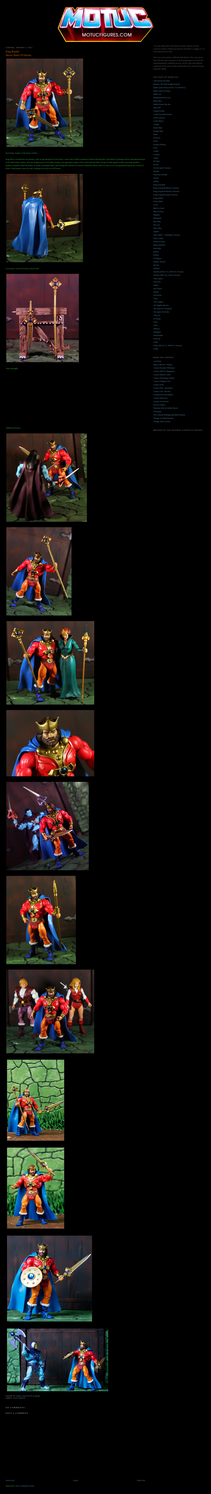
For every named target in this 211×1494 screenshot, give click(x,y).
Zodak (155, 349)
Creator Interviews (160, 398)
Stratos (156, 292)
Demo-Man (157, 128)
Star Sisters (157, 288)
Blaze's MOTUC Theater (162, 364)
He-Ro (156, 164)
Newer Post (10, 1480)
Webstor (156, 329)
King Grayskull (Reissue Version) (166, 191)
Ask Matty (157, 361)
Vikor (155, 325)
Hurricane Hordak (160, 174)
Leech (155, 205)
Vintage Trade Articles (162, 421)
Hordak (156, 171)
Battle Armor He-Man (161, 91)
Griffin (156, 151)
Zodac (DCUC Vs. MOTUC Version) (167, 345)
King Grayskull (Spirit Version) (165, 195)
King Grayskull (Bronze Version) (166, 188)
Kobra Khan (158, 201)
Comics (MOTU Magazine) (164, 371)
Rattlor (156, 252)
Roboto (156, 255)
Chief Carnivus (159, 118)
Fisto (155, 148)
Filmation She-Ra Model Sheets (165, 408)
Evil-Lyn (156, 138)
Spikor (156, 285)
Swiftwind (157, 295)
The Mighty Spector (161, 305)
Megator (156, 215)
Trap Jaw (156, 315)
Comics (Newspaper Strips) (164, 378)
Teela (155, 298)
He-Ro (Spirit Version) (162, 168)
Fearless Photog (159, 144)
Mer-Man (157, 221)
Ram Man (157, 248)
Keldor (156, 181)
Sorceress (157, 282)
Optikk (156, 231)
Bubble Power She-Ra (161, 104)
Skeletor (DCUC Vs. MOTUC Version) (168, 272)
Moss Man (157, 228)
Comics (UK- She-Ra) (161, 391)
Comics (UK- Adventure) (163, 388)
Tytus (155, 322)
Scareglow (157, 258)
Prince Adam (158, 238)
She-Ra (156, 265)
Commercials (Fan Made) (163, 395)
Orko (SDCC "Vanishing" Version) (166, 235)
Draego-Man (158, 131)
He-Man (156, 161)
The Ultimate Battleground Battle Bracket (169, 415)
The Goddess (158, 302)
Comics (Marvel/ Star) (162, 375)
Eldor (155, 134)
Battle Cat (157, 94)
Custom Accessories (161, 401)
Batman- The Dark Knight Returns (166, 84)
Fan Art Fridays (159, 405)
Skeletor (156, 268)
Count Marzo (158, 121)
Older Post (141, 1480)
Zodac (155, 342)
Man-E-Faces (158, 211)
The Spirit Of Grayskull (162, 308)
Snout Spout (158, 278)
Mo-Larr (156, 225)
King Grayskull (159, 185)
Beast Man (157, 101)
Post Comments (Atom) (25, 1486)
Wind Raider (158, 335)
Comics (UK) (158, 385)
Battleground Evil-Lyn (162, 97)
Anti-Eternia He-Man (161, 81)
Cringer (156, 124)
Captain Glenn (158, 111)
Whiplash (157, 332)
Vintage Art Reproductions (163, 418)
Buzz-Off (157, 107)
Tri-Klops (157, 319)
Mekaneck (157, 218)
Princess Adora (159, 241)
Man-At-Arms (158, 208)
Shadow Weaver (159, 262)
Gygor (155, 158)
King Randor (19, 1398)
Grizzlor (156, 154)
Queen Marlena (159, 245)
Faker (155, 141)
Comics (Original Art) (161, 381)
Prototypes (157, 411)
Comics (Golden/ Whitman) (164, 368)
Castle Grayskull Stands (162, 114)
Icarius (156, 178)
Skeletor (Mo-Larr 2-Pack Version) (166, 275)
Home (75, 1480)
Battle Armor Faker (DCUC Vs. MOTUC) (169, 87)
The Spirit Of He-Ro (161, 312)
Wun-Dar (157, 339)
